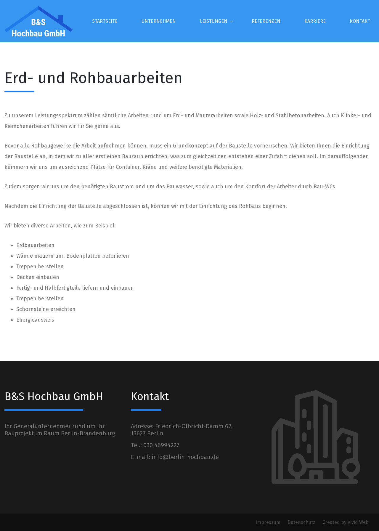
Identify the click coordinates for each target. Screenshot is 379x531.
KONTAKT (360, 21)
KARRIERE (315, 21)
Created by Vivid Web (345, 522)
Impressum (269, 522)
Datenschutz (302, 522)
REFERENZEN (266, 21)
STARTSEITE (105, 21)
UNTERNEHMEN (159, 21)
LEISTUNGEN (213, 21)
